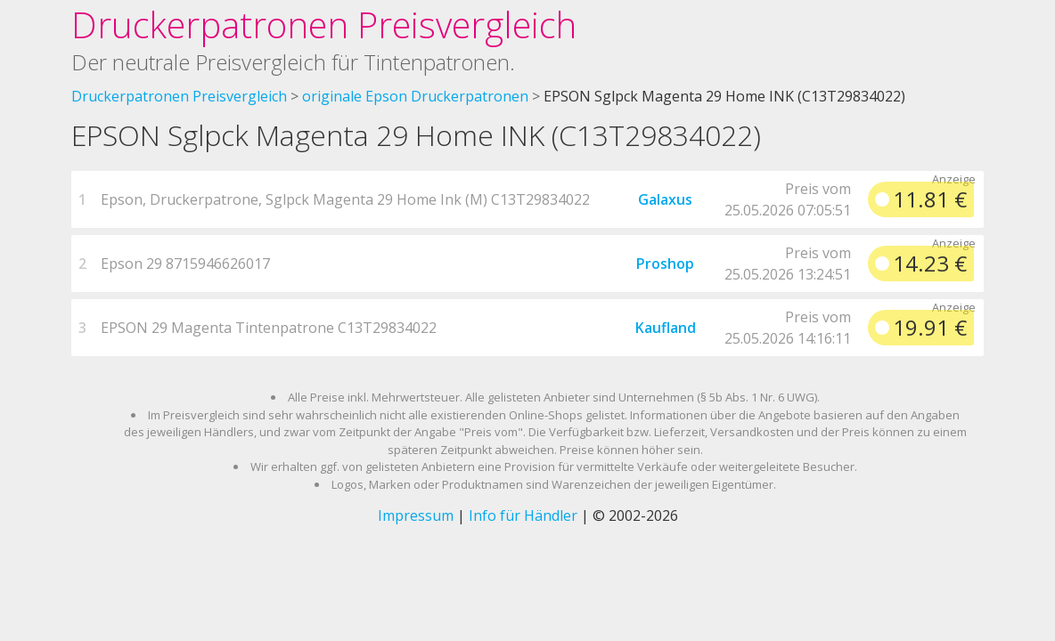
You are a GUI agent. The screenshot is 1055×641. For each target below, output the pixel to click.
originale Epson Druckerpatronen (415, 96)
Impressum (416, 515)
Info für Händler (523, 515)
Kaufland (665, 327)
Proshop (665, 263)
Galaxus (665, 199)
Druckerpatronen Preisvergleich (324, 24)
